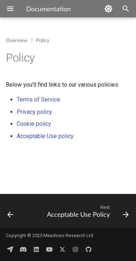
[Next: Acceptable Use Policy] (87, 213)
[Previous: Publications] (10, 213)
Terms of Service (38, 99)
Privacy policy (34, 111)
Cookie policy (34, 123)
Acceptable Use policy (45, 136)
